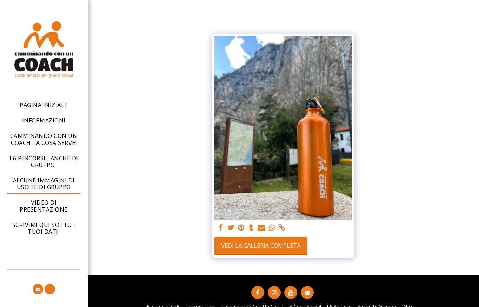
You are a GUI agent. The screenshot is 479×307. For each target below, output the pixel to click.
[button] (38, 289)
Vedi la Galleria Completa (260, 245)
